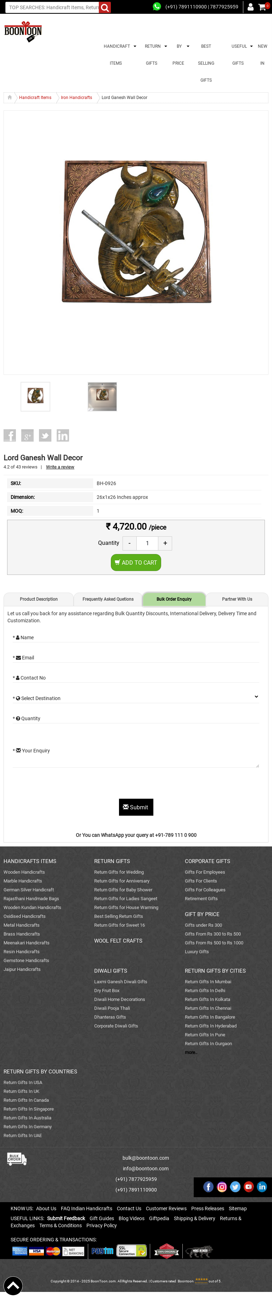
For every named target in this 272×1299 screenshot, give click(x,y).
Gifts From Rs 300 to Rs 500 (213, 934)
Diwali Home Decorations (119, 999)
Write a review (60, 467)
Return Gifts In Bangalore (210, 1017)
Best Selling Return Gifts (118, 916)
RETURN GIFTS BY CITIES (215, 971)
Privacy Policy (101, 1225)
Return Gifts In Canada (26, 1100)
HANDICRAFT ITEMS (116, 55)
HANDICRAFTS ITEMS (30, 861)
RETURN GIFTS (152, 55)
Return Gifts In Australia (27, 1117)
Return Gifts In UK (21, 1091)
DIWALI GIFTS (110, 971)
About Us (46, 1208)
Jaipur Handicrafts (22, 969)
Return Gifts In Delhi (205, 990)
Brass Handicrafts (22, 934)
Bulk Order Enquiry (174, 599)
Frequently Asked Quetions (108, 599)
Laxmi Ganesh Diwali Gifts (120, 981)
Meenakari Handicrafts (27, 942)
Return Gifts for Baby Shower (123, 889)
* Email (23, 657)
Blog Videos (131, 1218)
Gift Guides (102, 1218)
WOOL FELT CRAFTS (118, 941)
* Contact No (29, 678)
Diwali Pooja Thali (112, 1008)
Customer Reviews (166, 1208)
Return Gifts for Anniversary (121, 881)
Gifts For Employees (205, 872)
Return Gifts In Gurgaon (208, 1043)
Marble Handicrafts (23, 881)
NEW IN (262, 55)
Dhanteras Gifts (110, 1017)
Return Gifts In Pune (205, 1034)
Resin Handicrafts (22, 951)
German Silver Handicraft (29, 889)
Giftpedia (159, 1218)
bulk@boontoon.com (146, 1158)
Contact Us (129, 1208)
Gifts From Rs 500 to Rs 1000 (214, 942)
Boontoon (186, 1281)
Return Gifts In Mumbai (208, 981)
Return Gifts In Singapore (29, 1109)
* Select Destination (37, 698)
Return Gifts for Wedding (119, 872)
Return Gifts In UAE (23, 1135)
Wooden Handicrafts (24, 872)
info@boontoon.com (146, 1168)
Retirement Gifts (201, 898)
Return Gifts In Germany (28, 1126)
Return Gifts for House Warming (126, 907)
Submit (136, 807)
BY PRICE (178, 55)
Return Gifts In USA (23, 1082)
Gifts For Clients (201, 881)
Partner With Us (237, 599)
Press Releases (207, 1208)
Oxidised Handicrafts (25, 916)
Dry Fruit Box (106, 990)
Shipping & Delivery (194, 1218)
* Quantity (26, 718)
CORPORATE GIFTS (207, 861)
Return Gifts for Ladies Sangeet (125, 898)
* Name (23, 637)
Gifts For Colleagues (205, 889)
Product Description (39, 599)
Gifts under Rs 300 (203, 925)
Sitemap (238, 1208)
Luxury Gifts (197, 951)
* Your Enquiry (31, 750)
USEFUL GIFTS (238, 55)
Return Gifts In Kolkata (207, 999)
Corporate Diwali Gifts (116, 1026)
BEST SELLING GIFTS (206, 63)
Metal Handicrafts (22, 925)
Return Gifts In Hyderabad (211, 1026)
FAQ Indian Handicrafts (86, 1208)
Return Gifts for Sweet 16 (119, 925)
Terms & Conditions (60, 1225)
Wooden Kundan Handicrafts (32, 907)
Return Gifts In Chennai (208, 1008)
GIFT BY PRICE (202, 914)
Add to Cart (136, 562)
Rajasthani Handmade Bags (31, 898)
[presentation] (66, 785)
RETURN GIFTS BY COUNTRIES (40, 1071)
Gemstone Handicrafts (26, 960)
